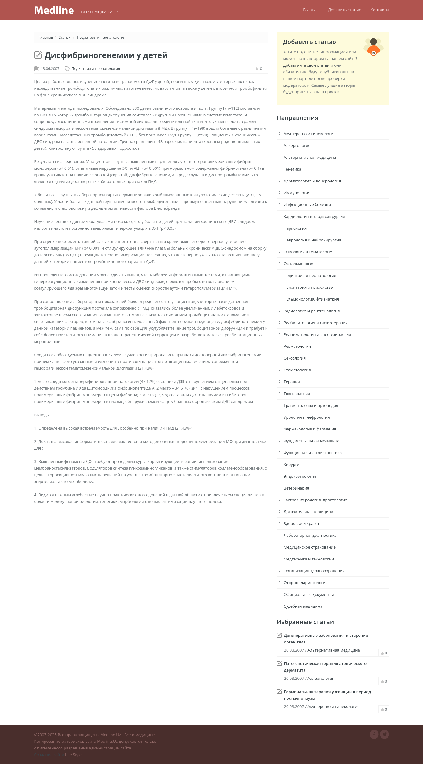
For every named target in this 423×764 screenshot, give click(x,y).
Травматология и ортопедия (311, 405)
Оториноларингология (306, 582)
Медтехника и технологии (309, 559)
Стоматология (297, 370)
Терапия (292, 381)
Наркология (295, 228)
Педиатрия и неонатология (101, 37)
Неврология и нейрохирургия (312, 240)
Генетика (292, 169)
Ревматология (297, 346)
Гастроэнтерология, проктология (315, 500)
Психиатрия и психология (309, 287)
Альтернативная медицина (310, 157)
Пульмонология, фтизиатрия (311, 299)
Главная (311, 9)
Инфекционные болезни (307, 204)
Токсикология (297, 393)
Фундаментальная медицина (312, 440)
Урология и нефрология (307, 417)
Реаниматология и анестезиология (317, 334)
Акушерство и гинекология (310, 133)
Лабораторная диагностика (310, 535)
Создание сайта (49, 754)
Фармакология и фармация (310, 429)
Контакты (380, 9)
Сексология (295, 358)
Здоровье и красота (303, 523)
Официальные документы (309, 594)
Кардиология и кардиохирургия (314, 216)
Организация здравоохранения (314, 570)
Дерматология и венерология (312, 181)
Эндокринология (300, 476)
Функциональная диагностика (313, 452)
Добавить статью (344, 9)
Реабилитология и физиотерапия (316, 322)
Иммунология (297, 192)
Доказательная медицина (308, 511)
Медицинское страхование (310, 547)
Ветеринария (296, 488)
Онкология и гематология (309, 251)
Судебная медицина (303, 606)
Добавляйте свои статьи (306, 65)
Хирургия (293, 464)
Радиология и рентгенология (312, 311)
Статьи (65, 37)
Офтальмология (299, 263)
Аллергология (297, 145)
